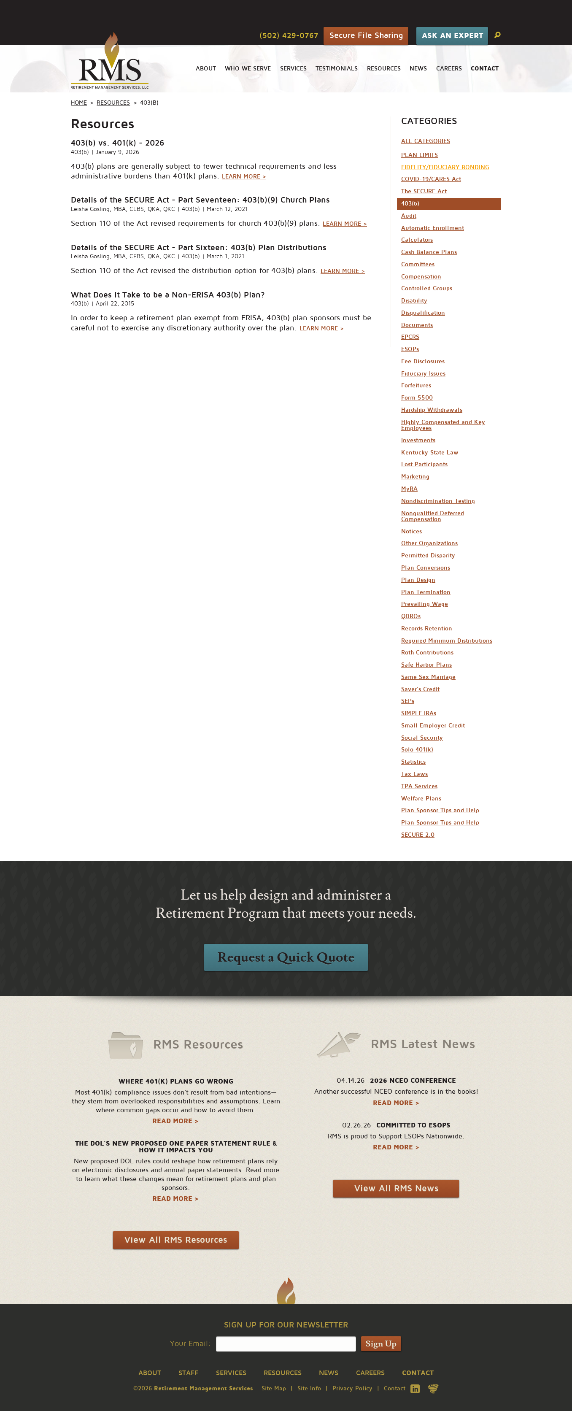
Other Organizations (429, 543)
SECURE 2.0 (417, 835)
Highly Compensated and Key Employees (443, 425)
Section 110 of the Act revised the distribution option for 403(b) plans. (218, 270)
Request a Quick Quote (286, 957)
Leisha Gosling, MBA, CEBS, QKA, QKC (123, 209)
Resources (384, 68)
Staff (188, 1373)
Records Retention (426, 628)
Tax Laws (414, 774)
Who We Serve (248, 68)
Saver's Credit (420, 689)
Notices (411, 531)
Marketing (415, 476)
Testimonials (337, 68)
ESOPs (410, 349)
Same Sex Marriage (428, 677)
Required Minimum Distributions (446, 641)
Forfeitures (416, 385)
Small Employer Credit (433, 725)
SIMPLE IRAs (418, 713)
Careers (449, 68)
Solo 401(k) (417, 749)
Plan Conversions (425, 568)
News (418, 68)
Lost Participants (424, 464)
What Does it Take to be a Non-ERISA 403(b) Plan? (168, 294)
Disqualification (423, 313)
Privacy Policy (352, 1388)
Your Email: (190, 1344)
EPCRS (410, 337)
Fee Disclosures (423, 361)
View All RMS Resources (175, 1240)
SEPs (407, 701)
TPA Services (419, 786)
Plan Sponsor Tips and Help (440, 810)
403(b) (80, 152)
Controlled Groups (426, 288)
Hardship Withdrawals (431, 410)
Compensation (421, 276)
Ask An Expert (452, 35)
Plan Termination (426, 592)
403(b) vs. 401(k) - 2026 (117, 142)
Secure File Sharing (366, 35)
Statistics (413, 762)
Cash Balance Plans (429, 252)
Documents (417, 325)
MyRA (409, 489)
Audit (408, 216)
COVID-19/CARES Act (431, 179)
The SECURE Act (424, 191)
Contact (394, 1388)
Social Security (422, 738)
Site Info (309, 1388)
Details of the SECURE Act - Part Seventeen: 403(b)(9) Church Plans (200, 199)
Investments (418, 440)
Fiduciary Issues (423, 373)
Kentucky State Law (430, 452)
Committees (417, 264)
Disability (414, 300)
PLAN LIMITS (419, 155)
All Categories (425, 141)
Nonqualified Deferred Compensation (432, 516)
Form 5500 (417, 398)
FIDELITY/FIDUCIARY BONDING (445, 167)
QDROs (411, 616)
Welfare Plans (421, 798)
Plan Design (418, 580)
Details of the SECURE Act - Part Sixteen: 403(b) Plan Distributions (198, 247)
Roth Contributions (427, 652)
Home (79, 103)
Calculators (417, 240)
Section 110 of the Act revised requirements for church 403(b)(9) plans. (219, 223)
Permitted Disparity (428, 555)
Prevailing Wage (424, 604)
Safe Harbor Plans (426, 665)
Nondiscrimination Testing (438, 501)
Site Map (274, 1388)
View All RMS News (396, 1188)
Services (293, 68)
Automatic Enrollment (432, 228)
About (206, 68)
